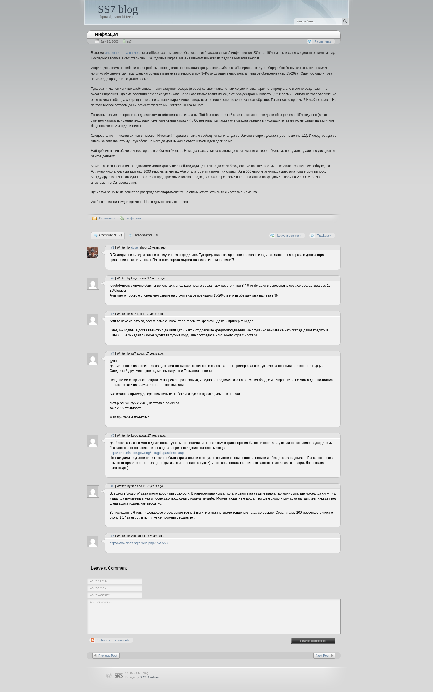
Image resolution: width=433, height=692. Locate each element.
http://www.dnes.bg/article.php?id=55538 (139, 543)
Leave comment (313, 641)
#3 (112, 313)
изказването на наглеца (123, 53)
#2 (112, 278)
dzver (135, 247)
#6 (112, 486)
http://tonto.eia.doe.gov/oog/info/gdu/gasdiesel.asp (147, 453)
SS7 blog (118, 9)
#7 (112, 535)
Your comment (214, 616)
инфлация (134, 218)
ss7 (129, 41)
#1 (112, 247)
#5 (112, 435)
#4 (112, 353)
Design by (142, 677)
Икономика (107, 218)
